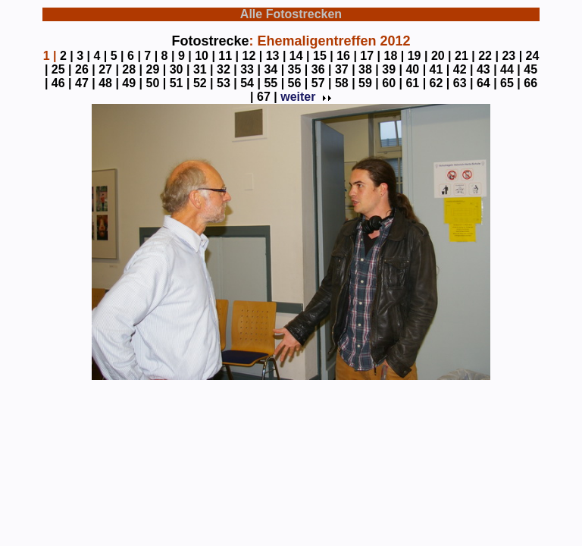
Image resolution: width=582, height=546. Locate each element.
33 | (250, 69)
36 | (321, 69)
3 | (83, 55)
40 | (415, 69)
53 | (227, 83)
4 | (100, 55)
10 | (205, 55)
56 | (298, 83)
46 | (62, 83)
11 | (228, 55)
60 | (392, 83)
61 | (415, 83)
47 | (85, 83)
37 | (345, 69)
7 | (151, 55)
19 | (418, 55)
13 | (276, 55)
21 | (465, 55)
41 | (440, 69)
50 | (156, 83)
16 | (346, 55)
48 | (109, 83)
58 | (345, 83)
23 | (512, 55)
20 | (441, 55)
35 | (298, 69)
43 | (487, 69)
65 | (510, 83)
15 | (323, 55)
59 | (368, 83)
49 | (132, 83)
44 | (510, 69)
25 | (62, 69)
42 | (463, 69)
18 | (394, 55)
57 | (321, 83)
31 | (203, 69)
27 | (109, 69)
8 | (168, 55)
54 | (250, 83)
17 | (370, 55)
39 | (392, 69)
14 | (299, 55)
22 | (488, 55)
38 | (368, 69)
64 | (487, 83)
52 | (203, 83)
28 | (132, 69)
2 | (67, 55)
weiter (304, 96)
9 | (185, 55)
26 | (85, 69)
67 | (267, 96)
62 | (440, 83)
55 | (274, 83)
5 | (117, 55)
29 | (156, 69)
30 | (180, 69)
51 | (180, 83)
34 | (274, 69)
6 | (134, 55)
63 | (463, 83)
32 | (227, 69)
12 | (252, 55)
